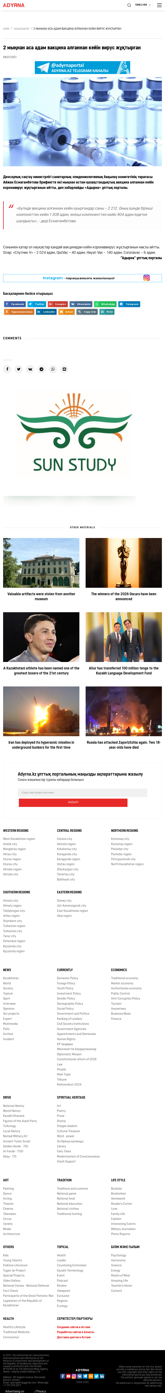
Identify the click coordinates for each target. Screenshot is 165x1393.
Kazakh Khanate (13, 1106)
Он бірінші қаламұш (70, 1131)
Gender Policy (66, 989)
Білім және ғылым (125, 1237)
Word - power (65, 1126)
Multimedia (10, 1014)
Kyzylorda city (12, 936)
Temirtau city (65, 864)
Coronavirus (11, 1327)
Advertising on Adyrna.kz (14, 1384)
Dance (7, 1183)
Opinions (8, 999)
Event (61, 1266)
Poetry (61, 1101)
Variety (8, 1214)
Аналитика (118, 999)
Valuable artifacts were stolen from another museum (41, 596)
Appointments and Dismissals (76, 1024)
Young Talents (12, 1250)
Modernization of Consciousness (78, 1146)
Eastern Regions (69, 882)
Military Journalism (123, 1219)
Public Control (120, 983)
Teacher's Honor (121, 1276)
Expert (7, 1009)
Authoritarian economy (126, 978)
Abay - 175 (9, 1146)
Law (59, 1054)
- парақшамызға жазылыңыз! (78, 278)
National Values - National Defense (26, 1276)
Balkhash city (66, 869)
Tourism (116, 994)
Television (9, 1204)
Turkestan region (14, 916)
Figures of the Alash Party (20, 1111)
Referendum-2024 (69, 1075)
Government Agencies (71, 1019)
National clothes (68, 1199)
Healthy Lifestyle (14, 1317)
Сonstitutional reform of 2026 (77, 1049)
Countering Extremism (71, 1255)
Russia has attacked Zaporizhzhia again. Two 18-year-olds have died (124, 745)
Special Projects (13, 1266)
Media (7, 1219)
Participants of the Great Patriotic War (28, 1286)
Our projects (11, 1004)
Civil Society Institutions (73, 1014)
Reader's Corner (121, 1194)
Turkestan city (12, 921)
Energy (115, 1260)
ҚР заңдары (65, 1034)
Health (61, 1245)
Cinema (8, 1199)
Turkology (9, 1116)
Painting (8, 1178)
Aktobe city (10, 864)
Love (114, 1199)
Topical (8, 983)
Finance (116, 1009)
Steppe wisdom (67, 1116)
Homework (118, 1189)
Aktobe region (12, 859)
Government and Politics (73, 1004)
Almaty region (12, 896)
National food (66, 1189)
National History (13, 1096)
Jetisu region (11, 906)
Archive (8, 1024)
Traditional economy (124, 968)
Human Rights (66, 1029)
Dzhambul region (14, 931)
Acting (7, 1189)
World (7, 973)
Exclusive (63, 1286)
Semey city (64, 891)
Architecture (11, 1224)
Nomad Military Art (15, 1126)
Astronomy (118, 1250)
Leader (61, 1250)
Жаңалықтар (21, 29)
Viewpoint (63, 1281)
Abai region (64, 906)
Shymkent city (12, 911)
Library (61, 1136)
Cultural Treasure (68, 1121)
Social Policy (65, 999)
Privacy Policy (41, 1384)
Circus (7, 1209)
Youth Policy (65, 978)
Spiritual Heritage (71, 1087)
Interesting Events (123, 1214)
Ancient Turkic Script (16, 1131)
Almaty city (10, 891)
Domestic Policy (67, 968)
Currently (65, 960)
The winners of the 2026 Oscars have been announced (123, 596)
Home (6, 29)
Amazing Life (119, 1271)
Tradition (64, 1170)
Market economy (122, 973)
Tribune (62, 1069)
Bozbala (116, 1178)
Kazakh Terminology (70, 1260)
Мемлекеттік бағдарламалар (76, 1039)
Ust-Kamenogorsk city (71, 896)
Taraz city (9, 926)
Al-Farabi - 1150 (13, 1141)
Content (116, 1281)
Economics (119, 960)
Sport (6, 989)
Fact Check (10, 1281)
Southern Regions (16, 882)
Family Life (118, 1204)
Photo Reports (120, 1224)
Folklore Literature (15, 1255)
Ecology (62, 1296)
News (7, 960)
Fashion (116, 1209)
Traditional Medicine (16, 1322)
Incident (8, 1029)
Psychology (118, 1245)
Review (62, 1276)
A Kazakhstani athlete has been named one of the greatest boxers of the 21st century (41, 671)
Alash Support (66, 1152)
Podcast (62, 1271)
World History (12, 1101)
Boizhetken (118, 1183)
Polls (6, 1019)
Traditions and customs (72, 1178)
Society (8, 978)
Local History (11, 1121)
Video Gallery (12, 1271)
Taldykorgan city (14, 901)
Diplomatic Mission (69, 1044)
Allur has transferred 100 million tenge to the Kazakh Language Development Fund (124, 671)
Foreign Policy (66, 973)
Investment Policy (69, 983)
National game (66, 1183)
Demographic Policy (70, 994)
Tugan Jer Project (14, 1260)
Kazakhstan (11, 968)
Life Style (118, 1170)
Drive (7, 1087)
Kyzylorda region (14, 941)
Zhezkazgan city (67, 859)
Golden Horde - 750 (15, 1136)
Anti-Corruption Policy (125, 989)
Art (59, 1096)
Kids (5, 1245)
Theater (8, 1194)
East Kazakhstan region (72, 901)
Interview (9, 994)
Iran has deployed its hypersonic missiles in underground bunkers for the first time (41, 745)
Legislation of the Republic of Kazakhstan (22, 1293)
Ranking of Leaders (69, 1009)
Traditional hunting (69, 1204)
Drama (61, 1111)
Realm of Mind (120, 1266)
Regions (62, 1291)
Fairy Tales (64, 1141)
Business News (121, 1004)
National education (69, 1194)
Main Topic (64, 1064)
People (61, 1059)
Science (116, 1255)
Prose (60, 1106)
